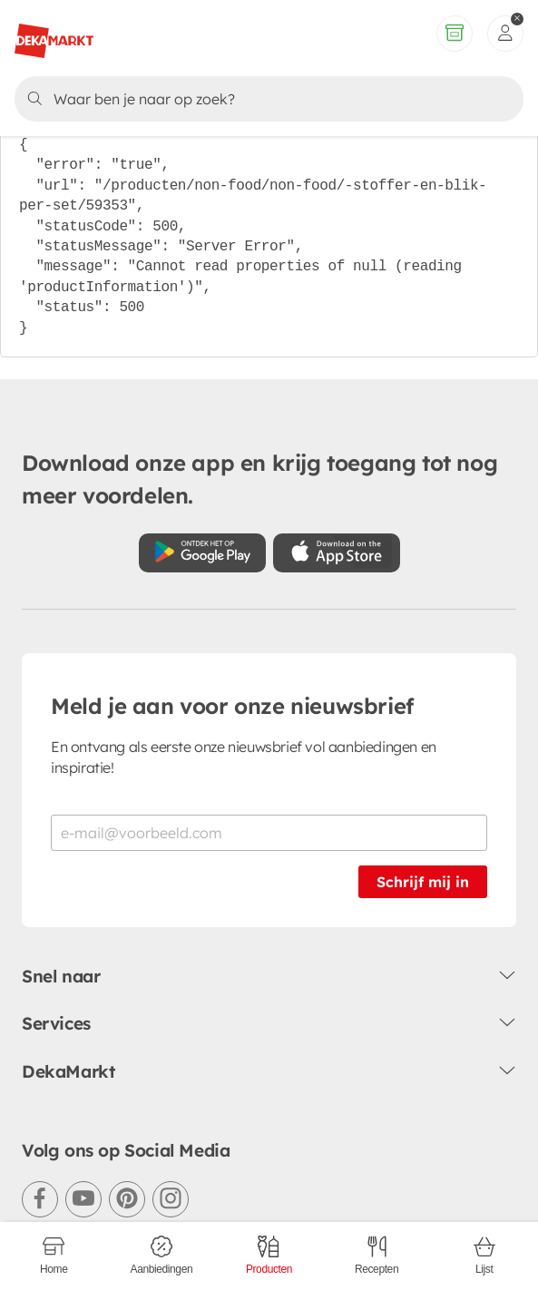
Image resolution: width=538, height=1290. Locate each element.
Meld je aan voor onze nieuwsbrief (232, 705)
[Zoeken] (265, 99)
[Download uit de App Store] (336, 552)
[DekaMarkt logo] (54, 33)
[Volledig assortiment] (454, 33)
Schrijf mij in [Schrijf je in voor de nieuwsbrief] (423, 882)
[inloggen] (505, 33)
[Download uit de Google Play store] (202, 552)
